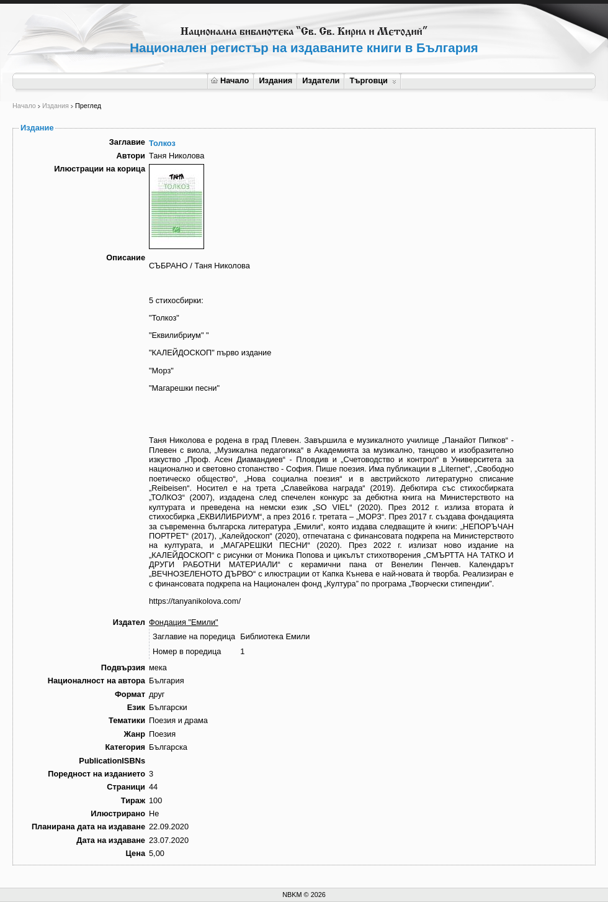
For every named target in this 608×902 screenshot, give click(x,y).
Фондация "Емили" (183, 622)
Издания (275, 80)
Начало (230, 80)
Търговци (372, 80)
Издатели (320, 80)
